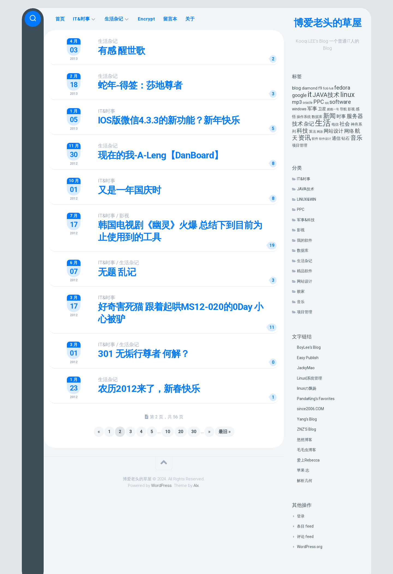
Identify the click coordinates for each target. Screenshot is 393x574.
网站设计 (304, 281)
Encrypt (146, 19)
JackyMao (306, 368)
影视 (301, 230)
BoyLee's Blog (309, 347)
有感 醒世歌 (121, 50)
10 (167, 431)
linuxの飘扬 (306, 388)
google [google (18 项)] (299, 95)
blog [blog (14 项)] (296, 88)
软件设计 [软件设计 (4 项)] (325, 139)
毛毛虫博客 (306, 450)
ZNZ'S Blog (306, 429)
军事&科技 (306, 220)
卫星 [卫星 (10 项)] (322, 108)
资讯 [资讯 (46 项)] (304, 137)
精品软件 (304, 271)
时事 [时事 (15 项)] (341, 116)
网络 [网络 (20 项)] (349, 131)
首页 (60, 19)
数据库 (302, 250)
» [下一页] (209, 431)
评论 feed (305, 536)
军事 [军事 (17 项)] (312, 108)
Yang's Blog (307, 419)
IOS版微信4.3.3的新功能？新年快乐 (169, 120)
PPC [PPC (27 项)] (318, 102)
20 (180, 431)
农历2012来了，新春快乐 (149, 388)
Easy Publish (307, 358)
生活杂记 (304, 261)
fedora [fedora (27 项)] (342, 87)
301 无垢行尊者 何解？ (144, 353)
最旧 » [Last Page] (225, 431)
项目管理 (304, 312)
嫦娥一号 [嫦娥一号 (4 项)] (333, 109)
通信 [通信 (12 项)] (336, 138)
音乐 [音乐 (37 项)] (356, 137)
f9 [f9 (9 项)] (320, 88)
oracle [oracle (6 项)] (307, 102)
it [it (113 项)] (310, 94)
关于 (190, 19)
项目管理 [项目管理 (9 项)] (299, 145)
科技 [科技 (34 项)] (302, 130)
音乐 (301, 302)
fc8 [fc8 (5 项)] (331, 88)
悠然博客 (304, 439)
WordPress (161, 485)
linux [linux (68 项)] (347, 95)
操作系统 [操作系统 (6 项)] (304, 117)
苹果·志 (303, 470)
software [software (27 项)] (340, 102)
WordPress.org (309, 547)
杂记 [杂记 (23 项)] (309, 124)
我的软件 (304, 240)
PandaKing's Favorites (316, 399)
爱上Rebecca (308, 460)
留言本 (170, 19)
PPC (300, 209)
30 (193, 431)
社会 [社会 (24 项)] (345, 124)
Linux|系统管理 (309, 378)
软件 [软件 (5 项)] (315, 139)
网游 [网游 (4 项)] (320, 132)
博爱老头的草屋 (328, 23)
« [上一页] (99, 431)
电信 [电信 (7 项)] (335, 124)
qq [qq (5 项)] (327, 103)
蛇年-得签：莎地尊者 (140, 85)
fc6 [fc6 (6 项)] (325, 88)
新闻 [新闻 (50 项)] (329, 116)
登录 (301, 516)
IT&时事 (303, 179)
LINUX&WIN (306, 199)
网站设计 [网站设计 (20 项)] (333, 131)
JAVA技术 (305, 189)
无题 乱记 (117, 271)
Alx (196, 485)
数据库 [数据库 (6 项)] (317, 117)
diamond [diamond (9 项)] (309, 88)
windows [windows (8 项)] (299, 109)
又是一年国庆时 (129, 189)
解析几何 (304, 480)
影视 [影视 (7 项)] (351, 109)
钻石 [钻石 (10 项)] (345, 138)
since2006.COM (310, 409)
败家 (301, 291)
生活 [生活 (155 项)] (323, 123)
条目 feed (305, 526)
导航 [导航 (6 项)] (343, 109)
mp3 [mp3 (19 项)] (297, 102)
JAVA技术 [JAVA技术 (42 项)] (326, 94)
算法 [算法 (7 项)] (312, 131)
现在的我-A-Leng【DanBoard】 (160, 155)
